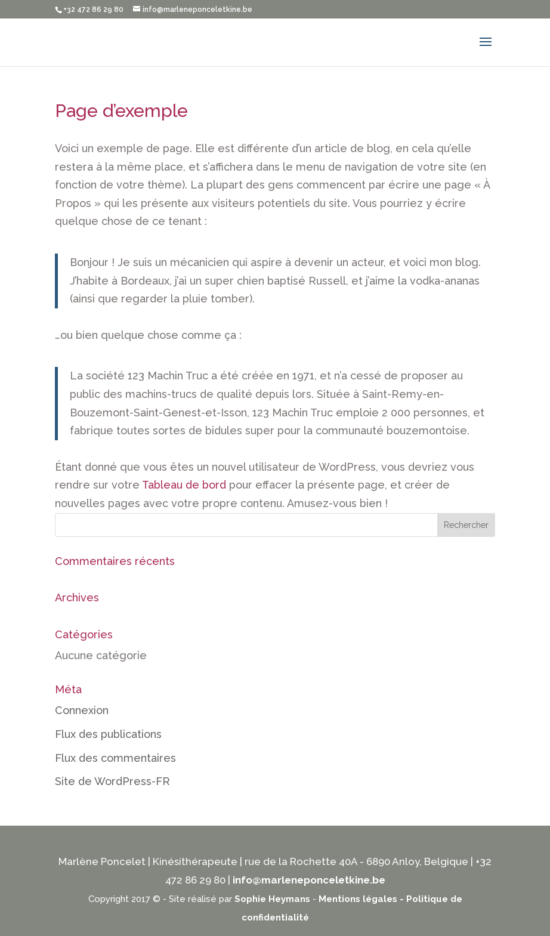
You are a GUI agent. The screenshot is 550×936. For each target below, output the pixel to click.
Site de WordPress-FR (112, 781)
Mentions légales (358, 899)
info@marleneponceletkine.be (309, 880)
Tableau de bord (184, 484)
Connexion (82, 710)
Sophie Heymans (272, 899)
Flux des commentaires (115, 758)
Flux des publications (108, 734)
